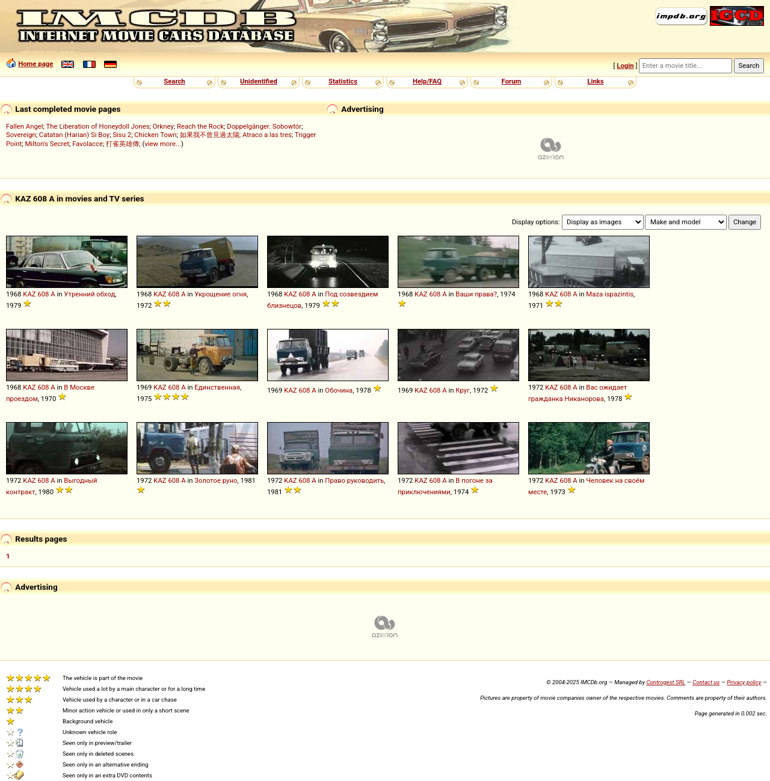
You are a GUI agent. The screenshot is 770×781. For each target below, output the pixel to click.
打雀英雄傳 (122, 143)
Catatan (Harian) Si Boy (74, 134)
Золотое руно (215, 480)
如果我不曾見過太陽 (209, 134)
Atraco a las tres (267, 134)
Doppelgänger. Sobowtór (264, 126)
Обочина (339, 390)
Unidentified (258, 81)
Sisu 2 (121, 134)
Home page (35, 64)
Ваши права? (476, 294)
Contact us (705, 682)
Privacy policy (744, 682)
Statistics (342, 81)
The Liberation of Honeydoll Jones (98, 126)
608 (43, 294)
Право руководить (354, 480)
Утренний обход (89, 294)
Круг (462, 390)
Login (625, 65)
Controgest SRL (665, 682)
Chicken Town (155, 134)
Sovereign (21, 134)
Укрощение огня (220, 294)
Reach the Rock (200, 126)
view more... (162, 143)
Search (174, 81)
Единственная (217, 387)
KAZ (29, 294)
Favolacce (87, 143)
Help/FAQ (427, 81)
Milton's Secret (47, 143)
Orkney (163, 126)
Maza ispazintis (609, 294)
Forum (512, 81)
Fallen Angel (24, 126)
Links (595, 81)
